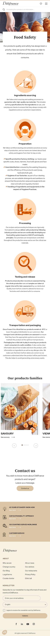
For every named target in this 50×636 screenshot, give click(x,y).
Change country (9, 567)
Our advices (29, 567)
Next (36, 445)
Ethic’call (28, 578)
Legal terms (7, 574)
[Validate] (25, 615)
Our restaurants (31, 571)
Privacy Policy (30, 574)
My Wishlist (41, 3)
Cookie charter (8, 578)
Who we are (7, 563)
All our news (29, 563)
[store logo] (10, 3)
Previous (14, 445)
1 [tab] (22, 445)
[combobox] (25, 9)
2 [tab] (24, 445)
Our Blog (6, 571)
